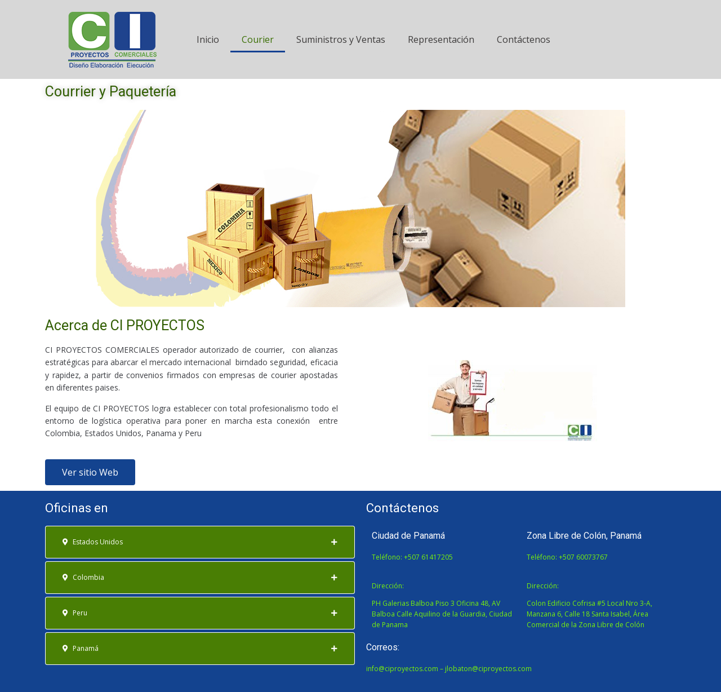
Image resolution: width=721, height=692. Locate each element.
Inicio (208, 39)
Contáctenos (523, 39)
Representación (441, 39)
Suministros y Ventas (340, 39)
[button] (90, 472)
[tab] (200, 542)
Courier (258, 39)
